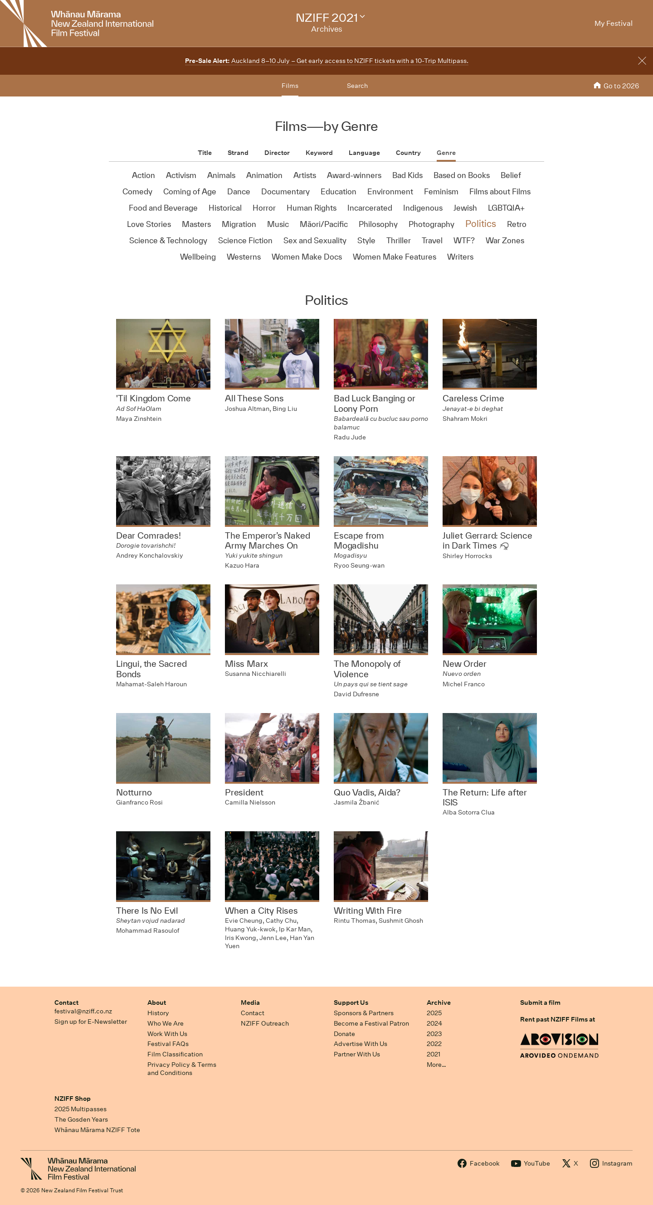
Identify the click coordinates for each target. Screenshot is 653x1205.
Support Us (351, 1002)
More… (436, 1064)
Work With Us (167, 1034)
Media (250, 1002)
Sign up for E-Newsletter (90, 1021)
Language (364, 153)
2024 (434, 1023)
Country (408, 153)
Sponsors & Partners (364, 1013)
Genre (446, 153)
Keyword (319, 153)
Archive (439, 1002)
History (158, 1013)
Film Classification (175, 1054)
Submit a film (540, 1002)
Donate (344, 1034)
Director (277, 153)
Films (290, 86)
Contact (66, 1002)
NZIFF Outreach (265, 1023)
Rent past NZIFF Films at (557, 1019)
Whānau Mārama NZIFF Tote (97, 1130)
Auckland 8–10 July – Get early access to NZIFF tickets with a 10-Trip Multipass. (326, 61)
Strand (238, 153)
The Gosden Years (81, 1119)
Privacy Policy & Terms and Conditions (181, 1068)
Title (205, 153)
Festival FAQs (168, 1044)
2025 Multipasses (80, 1109)
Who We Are (165, 1023)
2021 (433, 1054)
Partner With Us (357, 1054)
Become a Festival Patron (371, 1023)
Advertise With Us (360, 1044)
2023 (434, 1034)
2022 (434, 1044)
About (156, 1002)
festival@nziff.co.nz (83, 1011)
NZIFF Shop (72, 1098)
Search (357, 86)
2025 (434, 1013)
